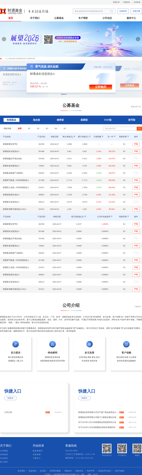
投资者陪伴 (38, 451)
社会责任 (4, 458)
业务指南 (37, 455)
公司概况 (4, 451)
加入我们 (4, 462)
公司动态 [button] (107, 18)
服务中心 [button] (131, 18)
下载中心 (37, 458)
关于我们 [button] (35, 18)
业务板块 (4, 455)
